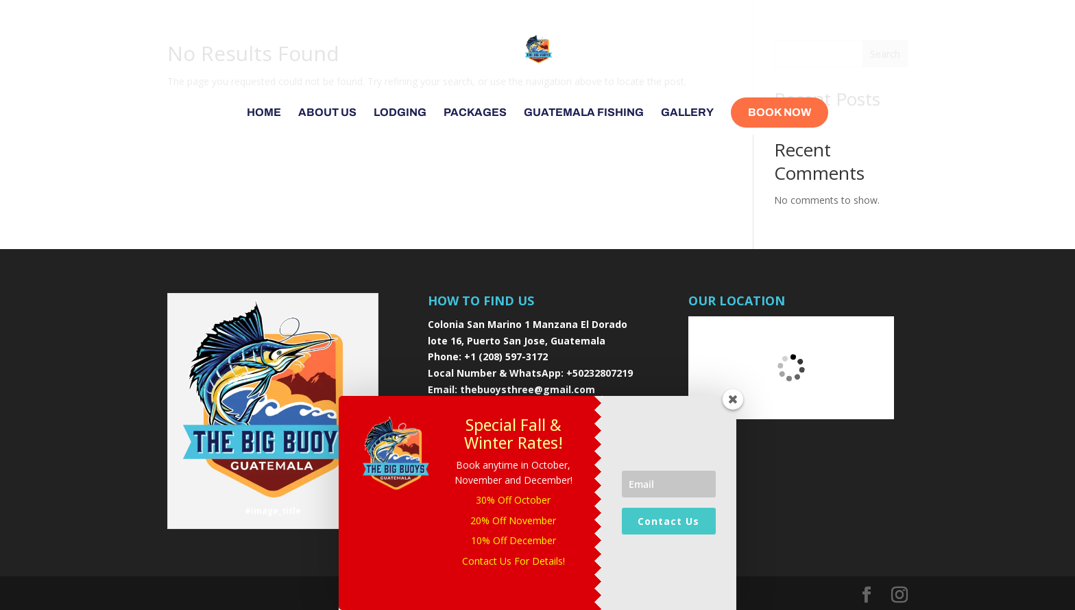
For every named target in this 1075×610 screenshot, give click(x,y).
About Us (327, 113)
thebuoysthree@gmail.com (527, 389)
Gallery (687, 113)
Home (264, 113)
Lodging (400, 113)
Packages (475, 113)
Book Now (779, 112)
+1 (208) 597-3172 (506, 356)
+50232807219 (599, 372)
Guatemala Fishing (584, 113)
